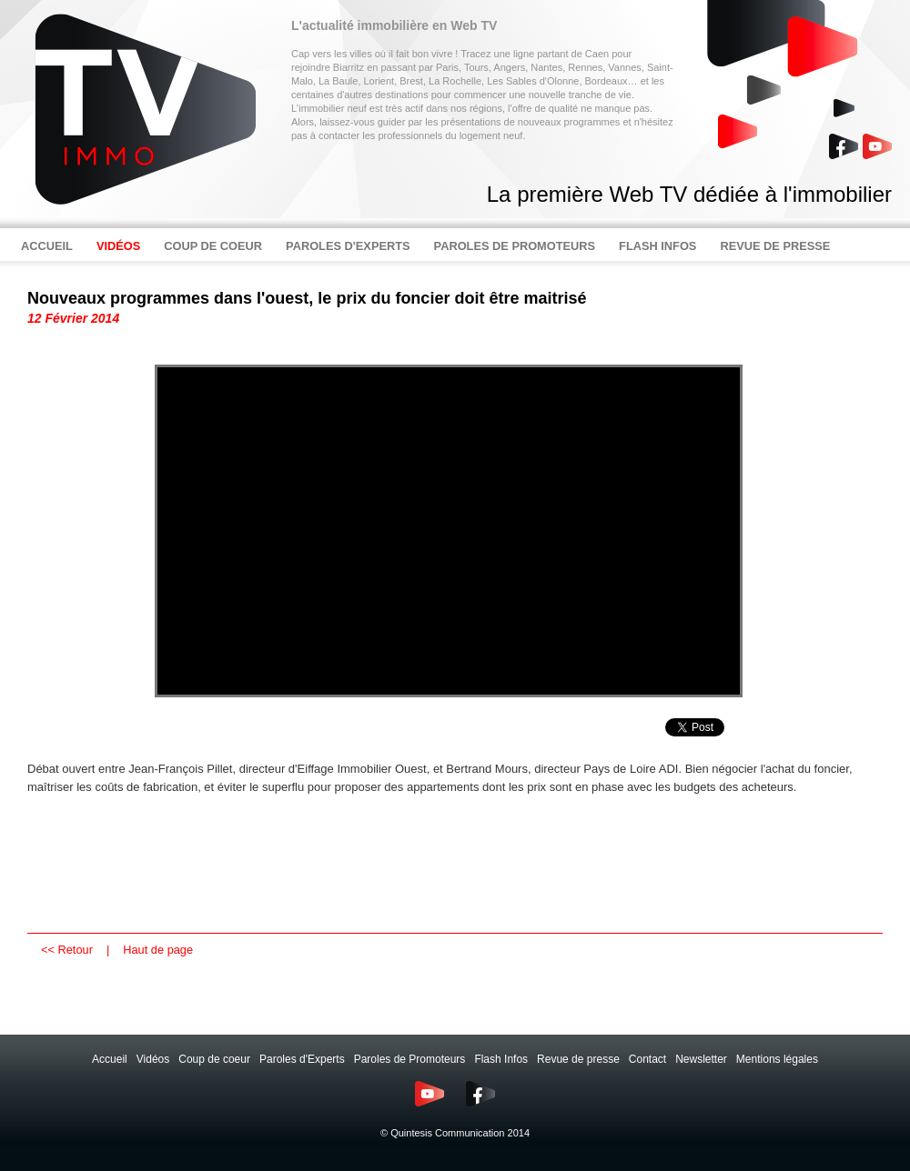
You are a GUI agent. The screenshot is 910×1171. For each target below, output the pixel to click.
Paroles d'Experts (302, 1059)
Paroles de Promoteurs (410, 1059)
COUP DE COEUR (213, 246)
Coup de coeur (214, 1059)
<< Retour (67, 949)
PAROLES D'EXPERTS (348, 246)
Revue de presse (578, 1059)
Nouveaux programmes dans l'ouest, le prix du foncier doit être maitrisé (306, 298)
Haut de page (158, 949)
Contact (647, 1059)
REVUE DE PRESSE (775, 246)
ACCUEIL (47, 246)
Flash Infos (501, 1059)
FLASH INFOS (657, 246)
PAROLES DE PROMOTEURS (515, 246)
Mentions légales (777, 1059)
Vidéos (152, 1059)
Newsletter (701, 1059)
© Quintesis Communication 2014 (455, 1132)
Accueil (109, 1059)
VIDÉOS (118, 246)
